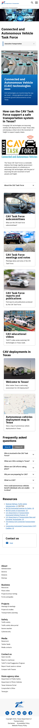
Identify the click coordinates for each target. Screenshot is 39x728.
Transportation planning (9, 613)
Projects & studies (7, 609)
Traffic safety (5, 622)
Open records (5, 657)
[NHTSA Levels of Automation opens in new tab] (17, 510)
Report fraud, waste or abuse (11, 666)
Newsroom (5, 641)
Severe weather (6, 628)
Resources (4, 587)
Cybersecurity (6, 632)
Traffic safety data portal (9, 625)
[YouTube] (13, 713)
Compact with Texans (8, 669)
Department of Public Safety (11, 679)
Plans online (5, 591)
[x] (7, 713)
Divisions (4, 575)
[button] (32, 3)
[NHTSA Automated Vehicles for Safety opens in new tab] (20, 508)
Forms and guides (7, 597)
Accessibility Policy (23, 723)
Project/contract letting (9, 594)
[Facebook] (30, 713)
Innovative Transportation (10, 8)
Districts (4, 572)
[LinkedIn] (19, 713)
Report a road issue (7, 660)
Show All (7, 447)
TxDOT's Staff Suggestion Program (13, 663)
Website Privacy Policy (19, 725)
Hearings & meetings (8, 606)
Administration (6, 569)
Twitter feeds (5, 644)
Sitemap (4, 578)
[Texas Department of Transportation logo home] (10, 2)
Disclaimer (11, 723)
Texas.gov (4, 691)
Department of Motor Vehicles (11, 682)
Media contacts (6, 647)
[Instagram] (24, 713)
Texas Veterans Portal (8, 685)
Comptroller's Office (8, 688)
